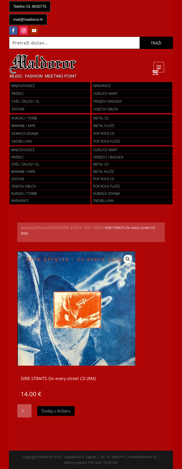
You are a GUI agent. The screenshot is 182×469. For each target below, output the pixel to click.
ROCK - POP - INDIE (87, 227)
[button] (127, 259)
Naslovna (28, 227)
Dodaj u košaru (55, 411)
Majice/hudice (23, 85)
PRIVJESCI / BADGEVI (108, 157)
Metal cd (101, 118)
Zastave (18, 109)
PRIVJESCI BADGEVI (107, 101)
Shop (41, 227)
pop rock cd (103, 133)
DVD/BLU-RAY (21, 141)
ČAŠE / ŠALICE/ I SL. (25, 101)
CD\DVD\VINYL (59, 227)
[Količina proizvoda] (24, 410)
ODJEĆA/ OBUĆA (105, 109)
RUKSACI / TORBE (24, 118)
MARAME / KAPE (23, 125)
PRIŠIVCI (17, 93)
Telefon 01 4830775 (29, 6)
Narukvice (102, 85)
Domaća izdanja (24, 133)
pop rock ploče (106, 141)
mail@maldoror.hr (28, 20)
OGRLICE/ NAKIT (105, 93)
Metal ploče (103, 125)
